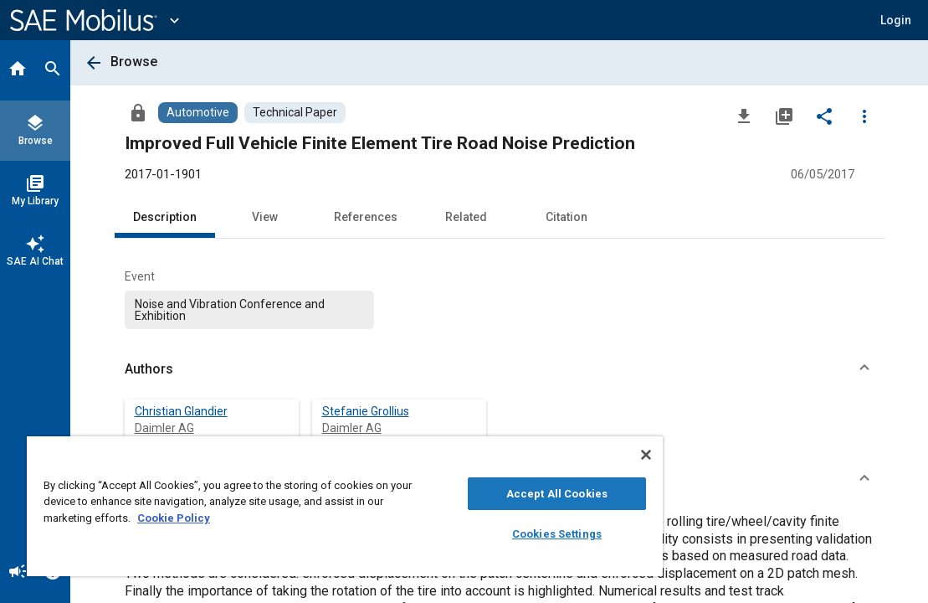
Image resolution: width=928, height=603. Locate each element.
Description (165, 217)
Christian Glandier (181, 411)
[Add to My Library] (784, 115)
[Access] (138, 112)
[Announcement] (17, 573)
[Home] (17, 70)
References (365, 217)
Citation (566, 217)
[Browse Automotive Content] (198, 112)
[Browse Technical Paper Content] (295, 112)
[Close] (548, 455)
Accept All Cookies (474, 493)
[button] (896, 20)
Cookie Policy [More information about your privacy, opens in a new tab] (290, 518)
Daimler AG (164, 428)
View (265, 217)
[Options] (864, 115)
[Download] (744, 115)
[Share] (824, 115)
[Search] (52, 70)
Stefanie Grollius (365, 411)
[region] (296, 506)
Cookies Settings (474, 534)
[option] (250, 310)
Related (466, 217)
